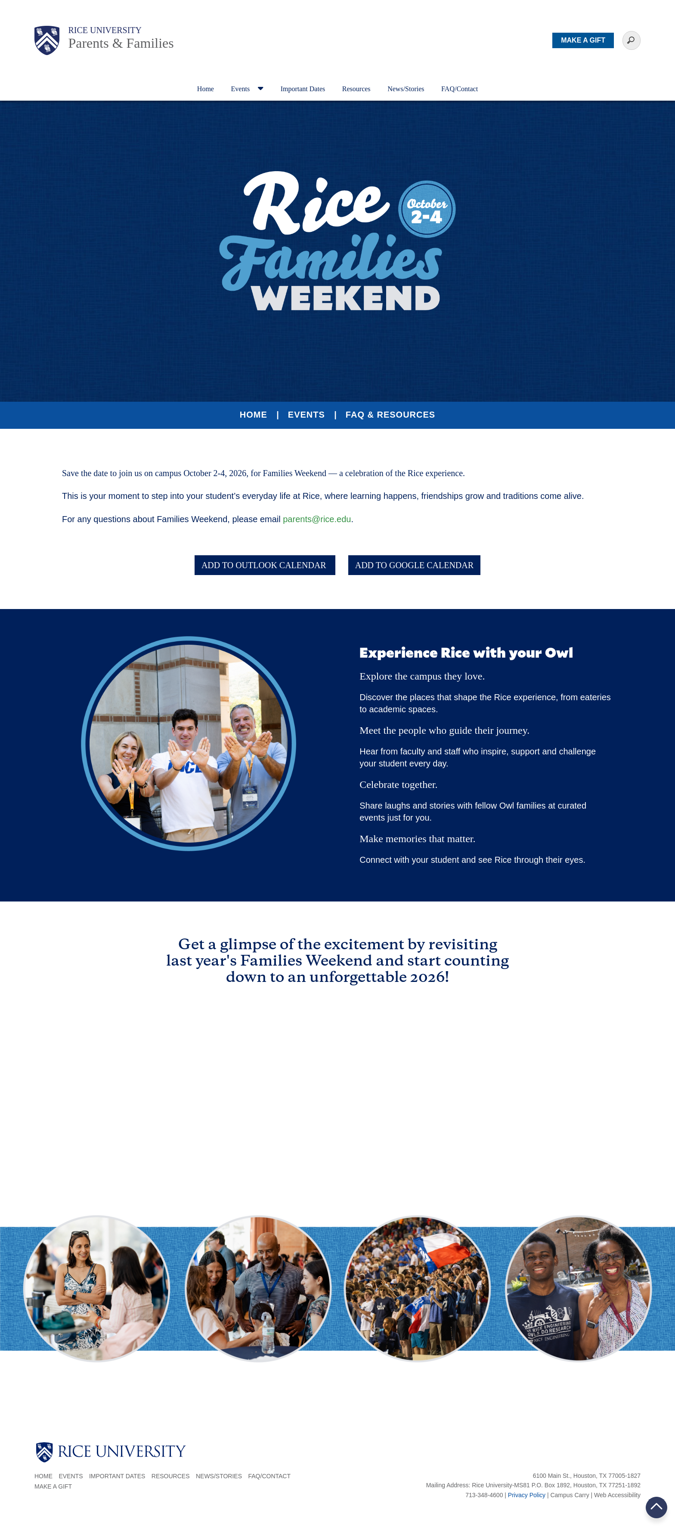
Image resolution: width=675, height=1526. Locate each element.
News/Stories (405, 88)
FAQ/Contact (459, 88)
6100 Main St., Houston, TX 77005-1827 (587, 1475)
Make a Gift (53, 1486)
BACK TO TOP (656, 1507)
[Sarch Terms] (631, 40)
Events (247, 88)
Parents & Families (120, 43)
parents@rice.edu (317, 519)
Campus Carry (569, 1495)
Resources (356, 88)
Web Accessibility (617, 1495)
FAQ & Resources (390, 414)
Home (205, 88)
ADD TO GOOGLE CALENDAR (414, 565)
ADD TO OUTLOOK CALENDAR (264, 565)
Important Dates (303, 88)
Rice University (105, 30)
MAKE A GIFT (583, 40)
